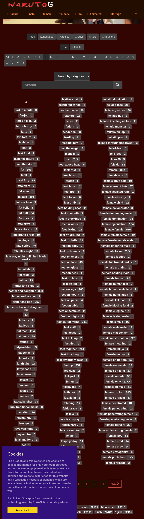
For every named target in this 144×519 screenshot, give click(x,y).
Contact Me (93, 509)
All (7, 56)
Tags (32, 36)
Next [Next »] (115, 471)
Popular (76, 46)
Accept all (22, 510)
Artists (92, 36)
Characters (108, 36)
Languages (46, 36)
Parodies (64, 36)
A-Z (65, 46)
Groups (79, 36)
